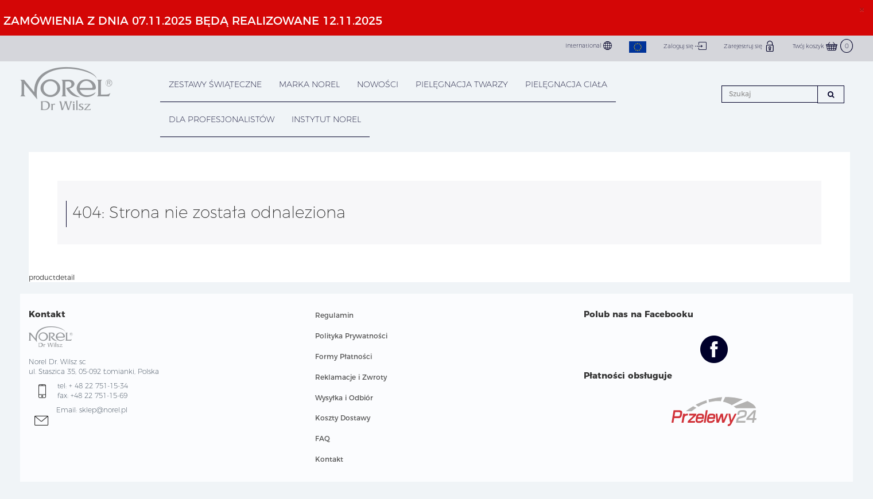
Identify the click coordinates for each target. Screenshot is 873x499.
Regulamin (334, 315)
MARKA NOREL (309, 84)
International (588, 45)
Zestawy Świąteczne (215, 84)
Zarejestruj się (749, 46)
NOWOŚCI (377, 84)
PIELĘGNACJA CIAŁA (566, 84)
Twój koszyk (823, 46)
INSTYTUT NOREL (326, 119)
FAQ (322, 438)
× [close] (861, 9)
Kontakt (329, 459)
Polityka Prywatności (351, 336)
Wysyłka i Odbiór (344, 397)
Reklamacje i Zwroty (351, 377)
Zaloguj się (685, 46)
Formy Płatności (343, 356)
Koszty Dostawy (342, 418)
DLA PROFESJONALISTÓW (221, 119)
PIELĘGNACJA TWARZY (462, 84)
